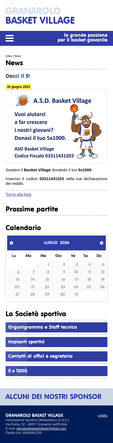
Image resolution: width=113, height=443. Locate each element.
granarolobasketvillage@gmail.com (41, 428)
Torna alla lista (18, 194)
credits (102, 415)
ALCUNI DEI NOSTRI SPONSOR (54, 396)
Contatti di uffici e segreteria (40, 356)
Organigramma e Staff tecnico (42, 327)
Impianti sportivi (26, 342)
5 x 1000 (17, 371)
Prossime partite (32, 209)
